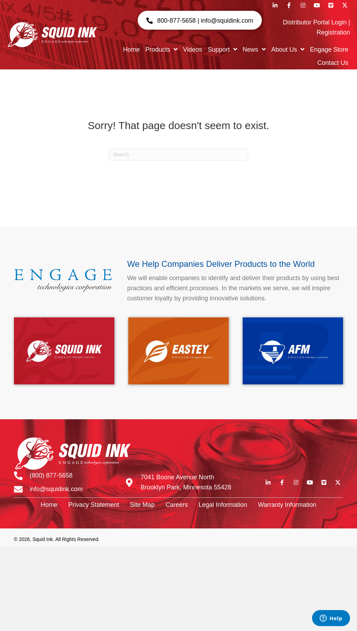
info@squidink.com (56, 489)
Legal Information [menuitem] (223, 504)
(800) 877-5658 (51, 475)
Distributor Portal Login (315, 22)
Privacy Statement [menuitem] (93, 504)
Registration (333, 32)
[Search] (178, 154)
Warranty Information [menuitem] (287, 504)
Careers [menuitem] (177, 504)
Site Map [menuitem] (142, 504)
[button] (199, 20)
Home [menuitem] (49, 504)
